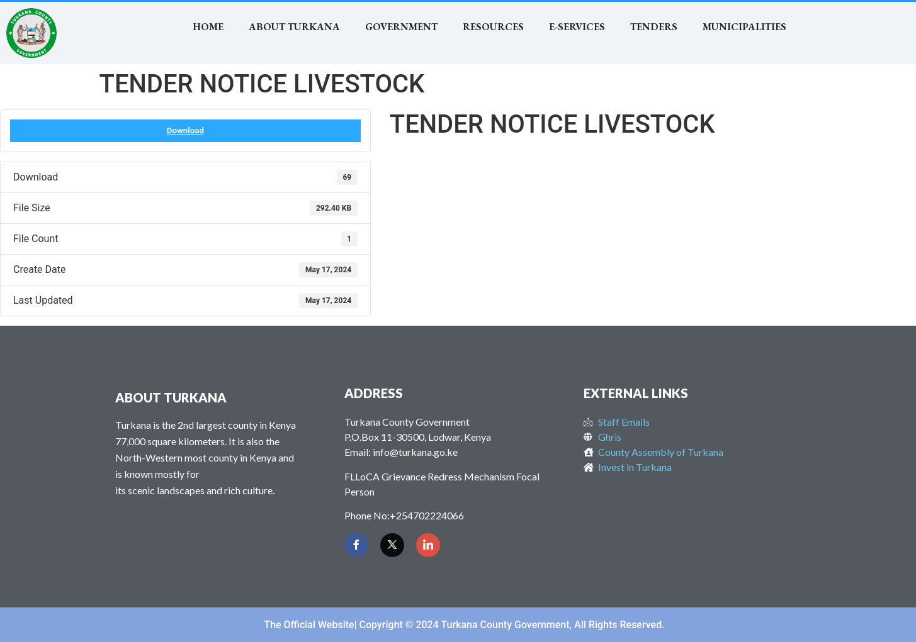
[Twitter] (392, 545)
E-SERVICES (577, 26)
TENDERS (653, 26)
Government (401, 26)
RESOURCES (493, 26)
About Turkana (294, 26)
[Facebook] (356, 545)
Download (185, 130)
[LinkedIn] (428, 545)
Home (208, 26)
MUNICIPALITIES (744, 26)
